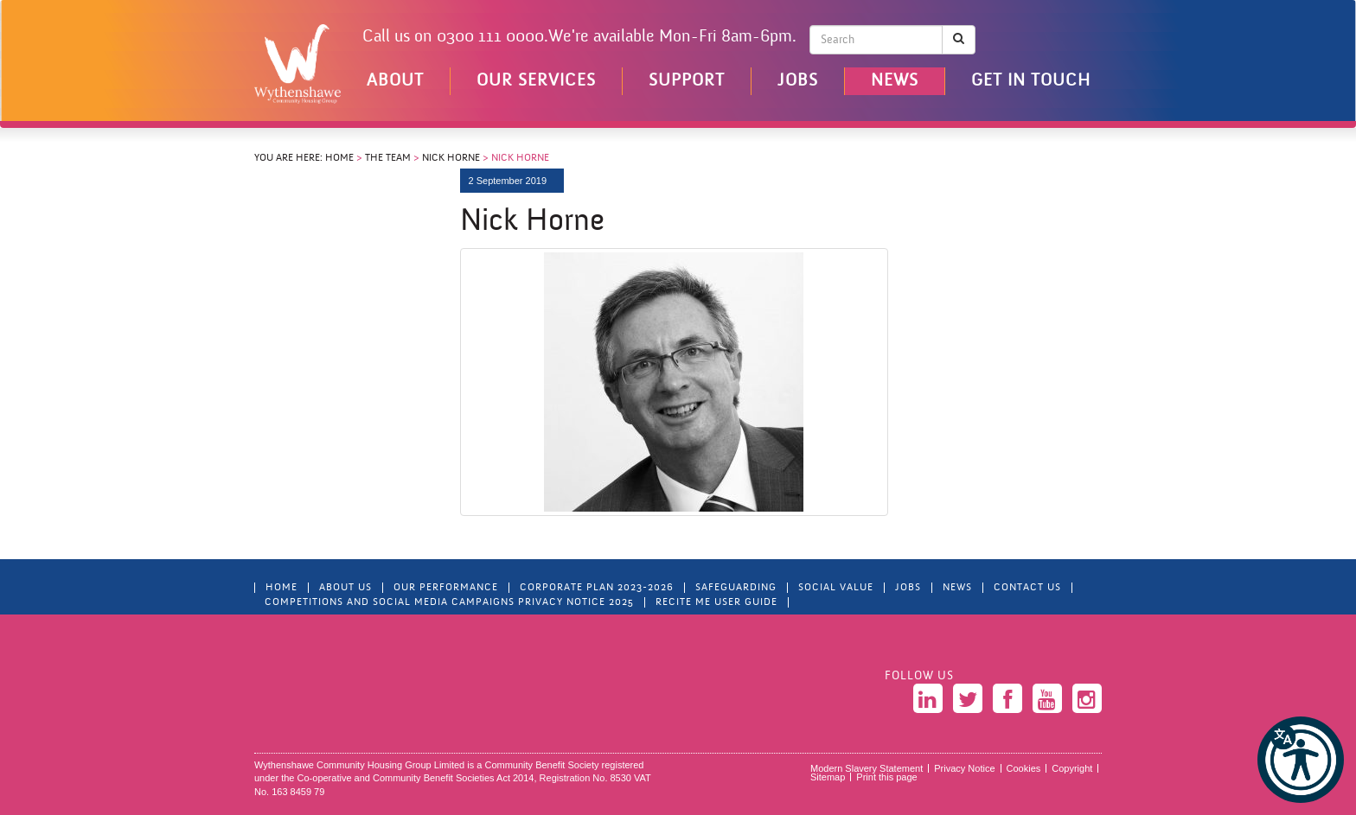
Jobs (797, 81)
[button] (1300, 759)
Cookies (1024, 768)
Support (687, 81)
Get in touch (1031, 81)
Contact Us (1027, 588)
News (894, 81)
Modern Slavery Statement (866, 768)
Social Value (835, 588)
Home (339, 158)
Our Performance (445, 588)
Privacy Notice (964, 768)
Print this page (886, 777)
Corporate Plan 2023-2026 (597, 588)
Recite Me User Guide (716, 602)
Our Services (536, 81)
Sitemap (827, 777)
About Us (345, 588)
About (395, 81)
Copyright (1072, 768)
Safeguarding (736, 588)
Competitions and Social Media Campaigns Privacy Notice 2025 (449, 602)
